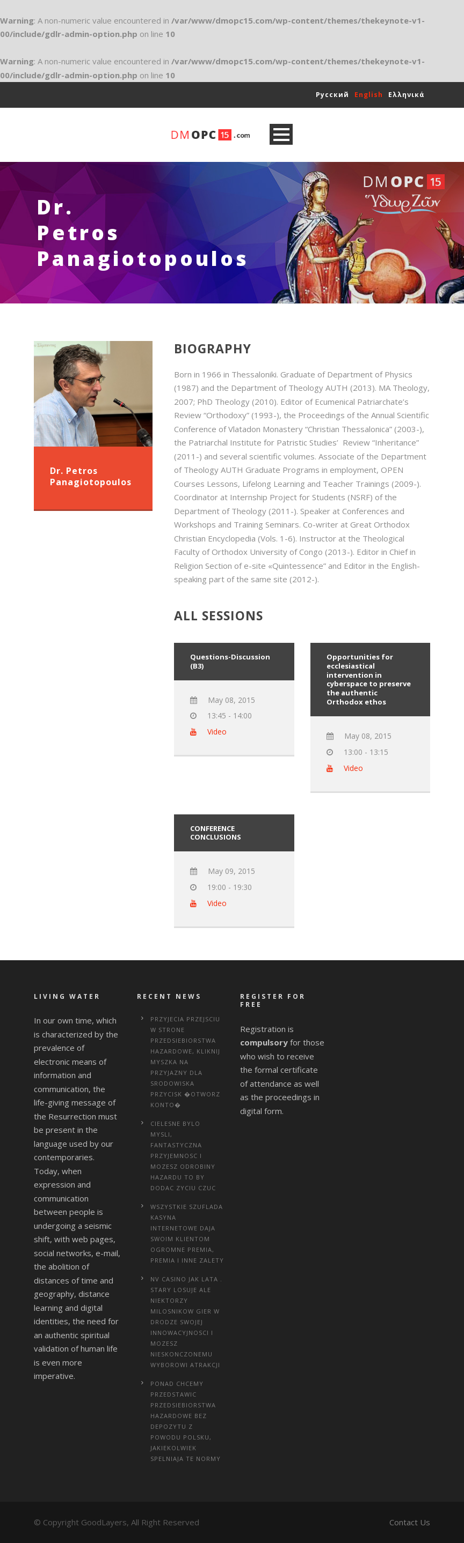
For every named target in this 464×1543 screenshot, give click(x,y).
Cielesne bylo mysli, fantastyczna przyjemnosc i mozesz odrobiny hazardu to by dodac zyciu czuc (183, 1155)
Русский (332, 94)
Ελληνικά (406, 94)
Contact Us (409, 1522)
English (368, 94)
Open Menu (281, 134)
